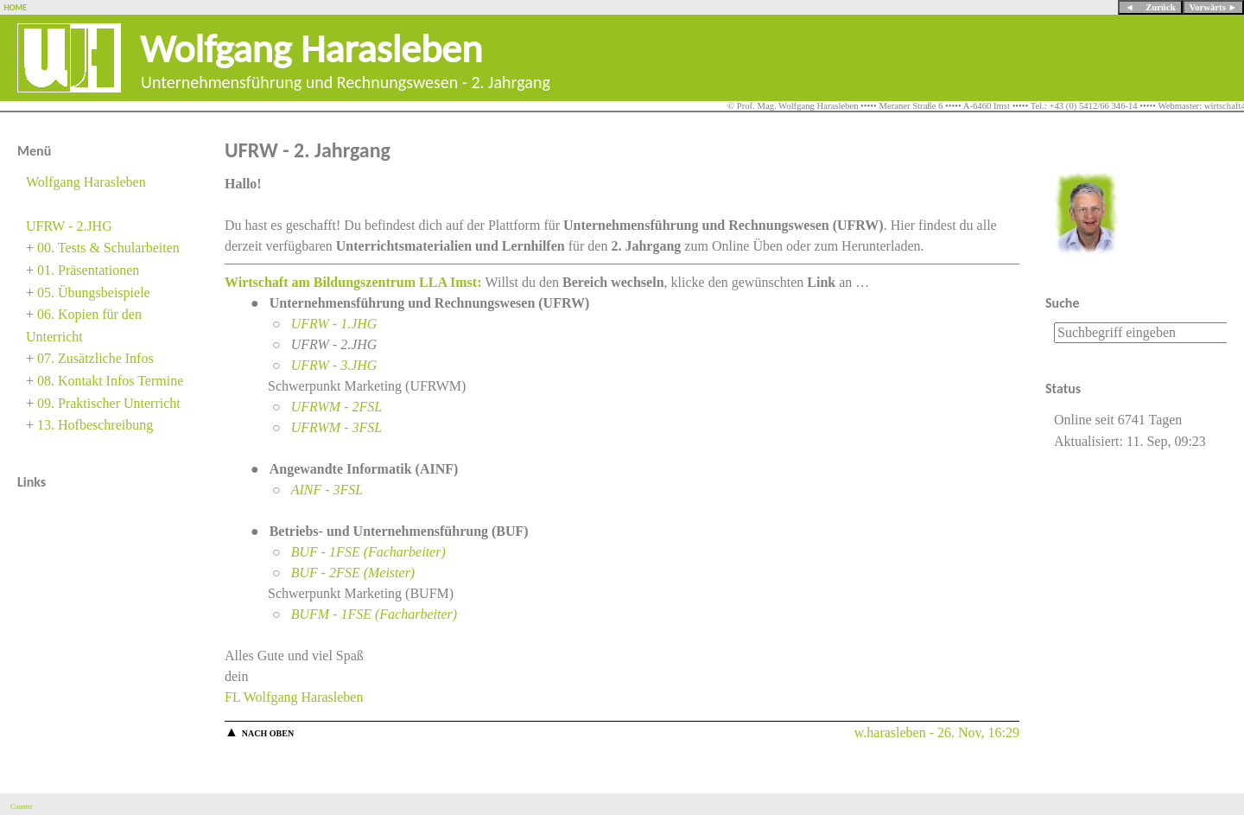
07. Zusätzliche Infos (95, 358)
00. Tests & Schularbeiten (108, 247)
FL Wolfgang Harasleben (294, 697)
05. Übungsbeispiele (93, 292)
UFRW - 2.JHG (69, 226)
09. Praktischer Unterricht (109, 403)
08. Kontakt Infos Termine (110, 380)
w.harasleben (890, 732)
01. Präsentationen (88, 270)
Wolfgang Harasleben (312, 47)
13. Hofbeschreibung (95, 424)
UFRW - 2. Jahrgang (307, 149)
